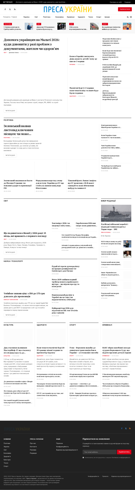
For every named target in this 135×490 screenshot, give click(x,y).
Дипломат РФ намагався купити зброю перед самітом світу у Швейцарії (45, 28)
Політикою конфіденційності (121, 457)
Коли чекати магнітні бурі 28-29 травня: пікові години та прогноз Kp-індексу (51, 350)
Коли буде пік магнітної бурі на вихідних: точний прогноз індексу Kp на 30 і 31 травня (111, 55)
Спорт (98, 17)
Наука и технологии (11, 299)
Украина (72, 64)
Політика (46, 17)
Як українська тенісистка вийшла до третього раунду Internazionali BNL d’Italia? (111, 28)
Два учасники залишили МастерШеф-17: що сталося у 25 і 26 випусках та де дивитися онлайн (17, 350)
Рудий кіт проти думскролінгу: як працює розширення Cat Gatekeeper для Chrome (66, 268)
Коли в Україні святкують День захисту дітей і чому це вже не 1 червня (83, 59)
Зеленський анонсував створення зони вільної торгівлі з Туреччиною (110, 263)
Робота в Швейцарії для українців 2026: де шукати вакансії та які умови (111, 68)
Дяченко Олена (14, 52)
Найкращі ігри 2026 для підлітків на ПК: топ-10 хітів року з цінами (65, 310)
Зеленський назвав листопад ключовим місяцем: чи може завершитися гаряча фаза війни (22, 130)
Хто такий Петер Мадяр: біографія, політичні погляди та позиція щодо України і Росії (79, 236)
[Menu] (131, 17)
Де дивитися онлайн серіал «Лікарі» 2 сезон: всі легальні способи (18, 382)
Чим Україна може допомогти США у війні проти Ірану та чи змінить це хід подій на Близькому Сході (110, 147)
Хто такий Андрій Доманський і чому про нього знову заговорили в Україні (18, 401)
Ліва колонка (106, 232)
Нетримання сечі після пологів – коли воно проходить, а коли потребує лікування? (50, 375)
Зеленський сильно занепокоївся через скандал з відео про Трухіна (109, 253)
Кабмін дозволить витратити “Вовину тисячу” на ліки (109, 284)
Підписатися (125, 9)
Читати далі (10, 110)
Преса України (31, 478)
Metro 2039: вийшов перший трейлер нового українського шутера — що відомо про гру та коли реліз (65, 283)
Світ (36, 17)
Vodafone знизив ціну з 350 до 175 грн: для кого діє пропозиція (24, 295)
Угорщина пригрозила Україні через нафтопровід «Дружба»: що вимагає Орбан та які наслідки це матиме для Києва (111, 157)
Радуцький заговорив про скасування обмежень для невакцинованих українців (110, 294)
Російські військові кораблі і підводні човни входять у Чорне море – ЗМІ (114, 227)
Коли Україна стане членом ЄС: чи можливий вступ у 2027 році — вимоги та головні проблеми (111, 136)
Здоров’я (81, 17)
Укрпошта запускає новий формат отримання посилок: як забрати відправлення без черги (112, 81)
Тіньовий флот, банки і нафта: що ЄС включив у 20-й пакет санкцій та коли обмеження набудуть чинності (82, 184)
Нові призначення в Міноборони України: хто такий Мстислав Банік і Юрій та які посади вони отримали (111, 126)
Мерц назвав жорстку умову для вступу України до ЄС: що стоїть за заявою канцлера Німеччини (50, 184)
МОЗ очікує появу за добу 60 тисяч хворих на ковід (111, 243)
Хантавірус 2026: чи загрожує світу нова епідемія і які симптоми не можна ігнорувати (61, 224)
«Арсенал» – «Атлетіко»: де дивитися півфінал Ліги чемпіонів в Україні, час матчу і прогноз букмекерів (84, 385)
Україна (26, 17)
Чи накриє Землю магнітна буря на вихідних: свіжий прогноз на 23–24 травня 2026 (51, 385)
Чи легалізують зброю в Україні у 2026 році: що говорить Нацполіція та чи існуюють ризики (116, 385)
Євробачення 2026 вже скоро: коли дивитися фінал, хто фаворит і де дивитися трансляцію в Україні (86, 224)
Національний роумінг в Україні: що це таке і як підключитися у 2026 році (63, 297)
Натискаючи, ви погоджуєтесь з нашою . (106, 457)
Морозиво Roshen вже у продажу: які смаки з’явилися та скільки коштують (111, 42)
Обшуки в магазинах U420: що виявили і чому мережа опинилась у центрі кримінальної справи (116, 394)
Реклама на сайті (116, 2)
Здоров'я (73, 96)
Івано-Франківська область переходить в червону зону (110, 274)
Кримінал (70, 17)
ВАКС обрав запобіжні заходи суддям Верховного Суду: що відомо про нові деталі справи (116, 350)
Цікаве (107, 17)
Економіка (59, 17)
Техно (90, 17)
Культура (7, 356)
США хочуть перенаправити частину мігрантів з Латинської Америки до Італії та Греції (78, 28)
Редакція (127, 2)
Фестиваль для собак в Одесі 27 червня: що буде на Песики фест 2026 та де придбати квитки (17, 392)
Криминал (105, 356)
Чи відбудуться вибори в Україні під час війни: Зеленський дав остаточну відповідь (111, 167)
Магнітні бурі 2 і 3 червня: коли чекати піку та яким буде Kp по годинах (84, 90)
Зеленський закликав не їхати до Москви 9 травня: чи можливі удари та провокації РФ (18, 184)
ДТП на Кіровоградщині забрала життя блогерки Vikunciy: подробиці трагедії (110, 95)
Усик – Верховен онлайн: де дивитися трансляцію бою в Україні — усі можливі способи (84, 350)
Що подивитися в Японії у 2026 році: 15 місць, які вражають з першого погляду (25, 234)
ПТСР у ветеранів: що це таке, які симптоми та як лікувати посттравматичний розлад (50, 394)
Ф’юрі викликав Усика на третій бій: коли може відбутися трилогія (84, 375)
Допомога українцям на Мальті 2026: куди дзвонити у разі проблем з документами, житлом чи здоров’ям (42, 2)
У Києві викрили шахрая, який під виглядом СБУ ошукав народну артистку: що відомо (116, 375)
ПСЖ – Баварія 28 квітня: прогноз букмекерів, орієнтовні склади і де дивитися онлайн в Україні (83, 394)
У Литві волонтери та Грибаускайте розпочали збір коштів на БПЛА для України (13, 28)
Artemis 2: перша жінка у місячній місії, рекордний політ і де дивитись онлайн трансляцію (77, 246)
